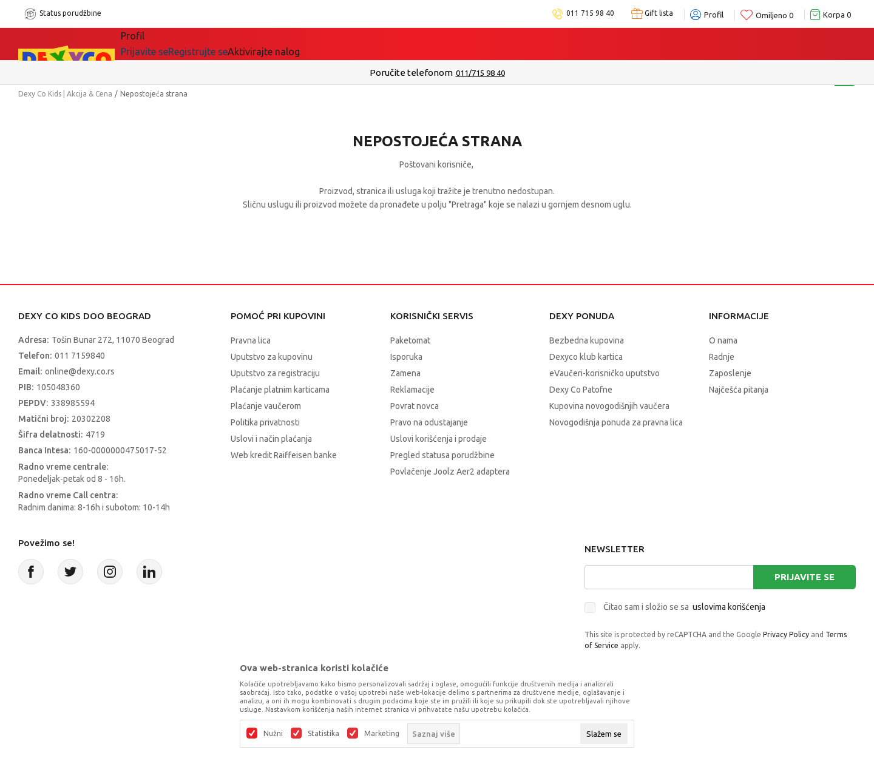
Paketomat (410, 340)
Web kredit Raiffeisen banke (284, 455)
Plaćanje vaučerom (266, 406)
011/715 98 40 (480, 73)
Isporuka (406, 357)
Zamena (405, 373)
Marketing (381, 733)
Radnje (721, 357)
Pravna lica (251, 340)
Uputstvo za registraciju (275, 373)
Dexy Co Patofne (580, 389)
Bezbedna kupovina (586, 340)
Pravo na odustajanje (429, 422)
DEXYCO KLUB (428, 43)
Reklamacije (412, 389)
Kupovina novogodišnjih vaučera (609, 406)
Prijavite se (804, 577)
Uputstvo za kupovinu (272, 357)
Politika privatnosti (265, 422)
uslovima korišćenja (729, 607)
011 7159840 (80, 355)
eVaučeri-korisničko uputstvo (604, 373)
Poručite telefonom (411, 72)
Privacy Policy (786, 634)
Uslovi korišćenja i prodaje (438, 439)
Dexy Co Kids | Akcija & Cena (65, 94)
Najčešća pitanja (738, 389)
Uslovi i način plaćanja (271, 439)
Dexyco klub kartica (586, 357)
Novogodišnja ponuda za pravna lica (616, 422)
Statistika (323, 733)
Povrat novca (414, 406)
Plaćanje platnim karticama (280, 389)
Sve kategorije (170, 43)
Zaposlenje (730, 373)
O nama (723, 340)
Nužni (273, 733)
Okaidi (507, 43)
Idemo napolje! (326, 43)
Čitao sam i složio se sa (684, 607)
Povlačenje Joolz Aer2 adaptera (450, 471)
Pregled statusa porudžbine (442, 455)
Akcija (245, 43)
